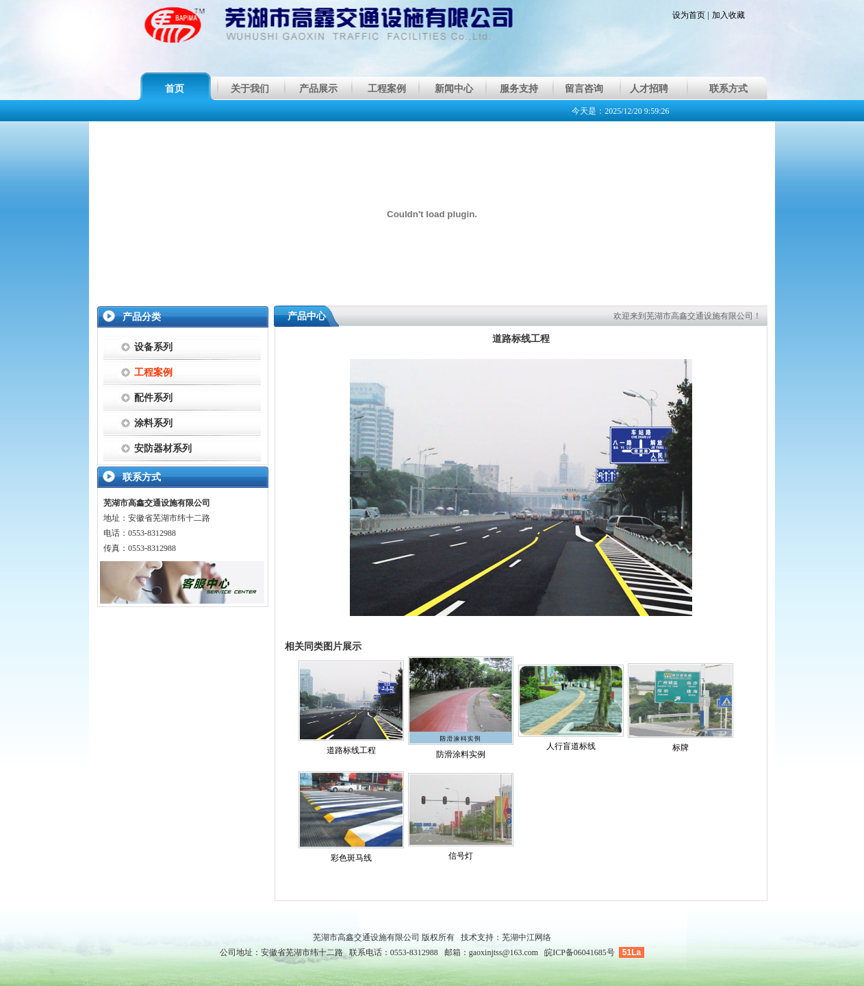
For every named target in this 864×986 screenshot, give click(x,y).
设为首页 (688, 15)
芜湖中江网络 (526, 937)
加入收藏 (728, 15)
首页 (174, 89)
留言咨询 (584, 89)
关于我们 (250, 89)
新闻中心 (454, 89)
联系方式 (728, 89)
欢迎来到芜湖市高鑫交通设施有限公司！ (687, 316)
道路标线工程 (351, 750)
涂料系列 (153, 423)
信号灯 (460, 856)
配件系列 (153, 398)
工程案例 (387, 89)
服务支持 (519, 89)
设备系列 (153, 347)
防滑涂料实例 (460, 754)
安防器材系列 (163, 448)
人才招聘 (649, 89)
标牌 (680, 747)
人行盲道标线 (571, 746)
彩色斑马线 (351, 858)
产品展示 (318, 89)
